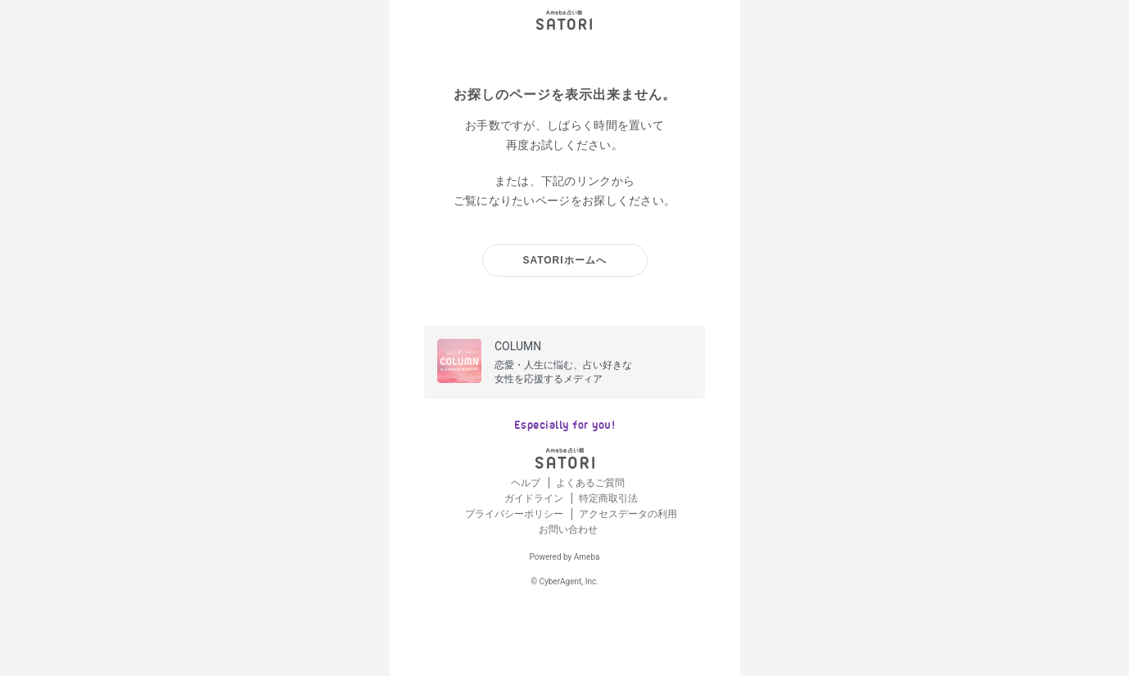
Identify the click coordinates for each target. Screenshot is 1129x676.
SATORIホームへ (564, 260)
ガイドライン (535, 498)
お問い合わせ (568, 529)
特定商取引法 (608, 498)
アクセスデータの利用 (628, 514)
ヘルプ (527, 483)
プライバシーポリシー (515, 514)
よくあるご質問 (590, 483)
